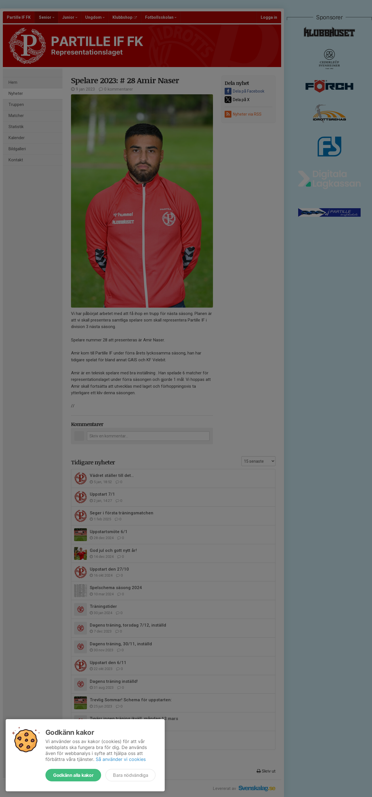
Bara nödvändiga (130, 775)
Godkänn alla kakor (73, 775)
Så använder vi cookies (121, 759)
